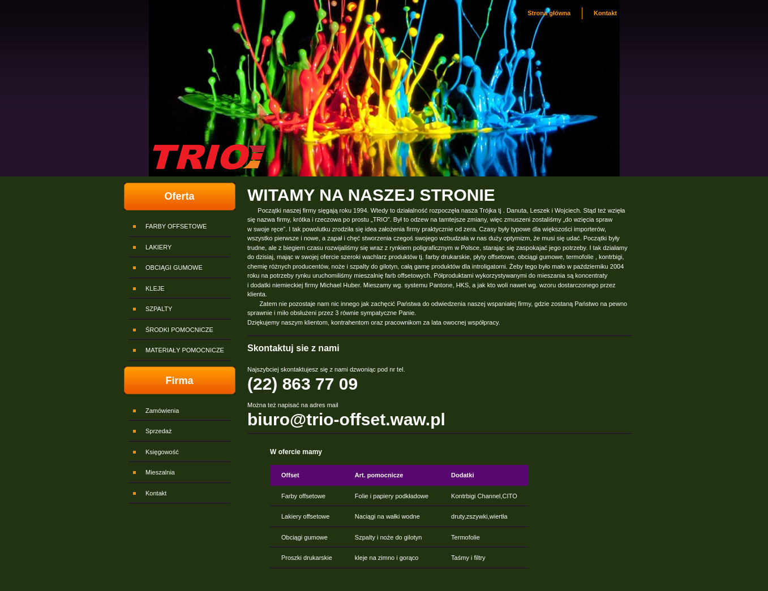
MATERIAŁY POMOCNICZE (184, 350)
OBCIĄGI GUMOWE (174, 267)
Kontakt (605, 13)
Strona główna (548, 13)
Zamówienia (162, 410)
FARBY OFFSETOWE (176, 226)
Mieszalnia (160, 472)
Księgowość (162, 451)
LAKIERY (158, 247)
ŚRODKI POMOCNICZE (179, 329)
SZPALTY (158, 308)
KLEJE (155, 288)
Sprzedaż (158, 431)
